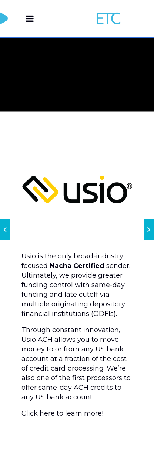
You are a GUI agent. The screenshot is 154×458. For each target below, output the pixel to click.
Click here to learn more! (62, 413)
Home (90, 79)
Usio (111, 79)
